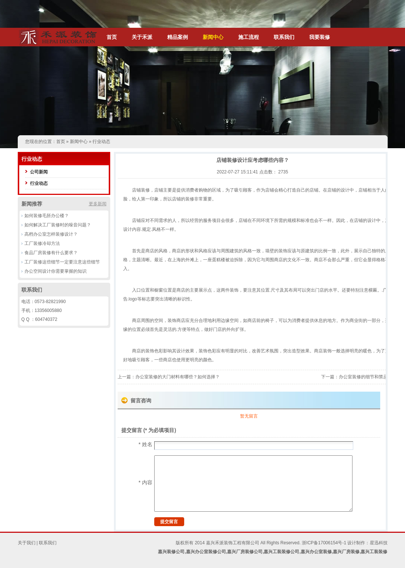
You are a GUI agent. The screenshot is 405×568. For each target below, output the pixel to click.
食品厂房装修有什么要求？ (51, 252)
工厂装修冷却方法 (42, 243)
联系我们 (284, 37)
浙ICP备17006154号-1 (324, 542)
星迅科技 (379, 542)
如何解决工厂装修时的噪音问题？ (57, 224)
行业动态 (101, 141)
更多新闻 (98, 203)
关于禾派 (142, 37)
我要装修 (319, 37)
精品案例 (177, 37)
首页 (112, 37)
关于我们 (27, 542)
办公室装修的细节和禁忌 (363, 376)
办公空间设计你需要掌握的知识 (55, 271)
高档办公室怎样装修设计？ (51, 234)
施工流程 (248, 37)
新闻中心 (213, 37)
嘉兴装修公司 (171, 551)
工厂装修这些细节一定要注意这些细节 (62, 262)
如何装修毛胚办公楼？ (46, 215)
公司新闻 (39, 172)
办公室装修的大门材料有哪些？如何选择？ (177, 376)
